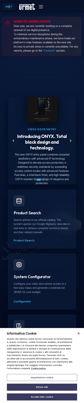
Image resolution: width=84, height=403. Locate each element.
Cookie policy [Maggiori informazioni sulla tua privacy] (38, 370)
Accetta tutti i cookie (42, 399)
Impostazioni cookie (42, 380)
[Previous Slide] (13, 140)
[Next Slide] (70, 140)
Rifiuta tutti (42, 389)
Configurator (22, 301)
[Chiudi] (78, 336)
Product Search (24, 240)
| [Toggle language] (9, 6)
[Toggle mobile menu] (41, 6)
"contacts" (49, 50)
